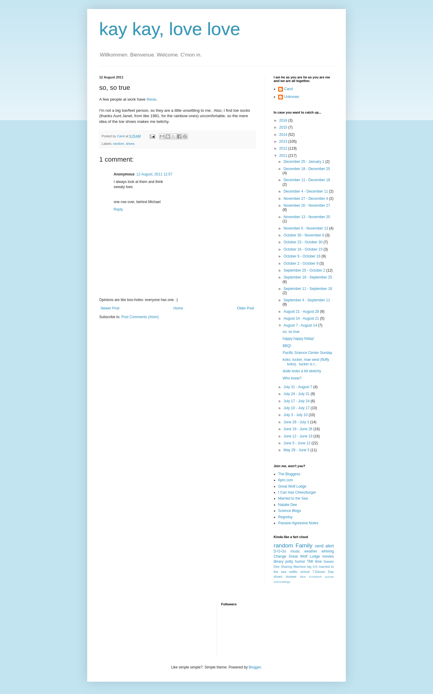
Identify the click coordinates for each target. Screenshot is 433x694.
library (279, 561)
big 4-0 (312, 566)
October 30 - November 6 (304, 235)
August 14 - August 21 (302, 318)
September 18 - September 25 (308, 277)
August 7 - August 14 (301, 325)
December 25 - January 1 (304, 162)
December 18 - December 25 (307, 169)
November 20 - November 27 (307, 205)
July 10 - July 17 (297, 408)
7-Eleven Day (323, 572)
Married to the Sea (293, 498)
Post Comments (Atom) (140, 317)
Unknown (291, 97)
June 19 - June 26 (298, 429)
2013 (283, 141)
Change (280, 556)
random (118, 143)
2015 (283, 127)
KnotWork (315, 576)
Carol (288, 89)
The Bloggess (289, 474)
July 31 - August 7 (298, 387)
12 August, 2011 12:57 (154, 174)
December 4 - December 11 (306, 191)
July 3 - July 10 (296, 415)
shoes (130, 143)
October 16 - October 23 (304, 249)
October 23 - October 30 (304, 242)
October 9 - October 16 (302, 256)
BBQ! (287, 346)
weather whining (319, 551)
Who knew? (292, 378)
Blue (303, 576)
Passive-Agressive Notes (298, 523)
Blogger (255, 667)
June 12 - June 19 (298, 436)
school (304, 572)
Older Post (245, 308)
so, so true (291, 332)
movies (328, 556)
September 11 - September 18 (308, 289)
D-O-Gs (280, 551)
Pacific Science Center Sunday (307, 353)
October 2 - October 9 (301, 263)
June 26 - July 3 (297, 422)
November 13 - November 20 (307, 217)
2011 (283, 156)
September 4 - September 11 (307, 300)
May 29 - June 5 (297, 450)
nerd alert (324, 545)
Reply (118, 209)
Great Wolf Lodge (292, 486)
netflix (293, 572)
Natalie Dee (287, 505)
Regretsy (285, 517)
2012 (283, 148)
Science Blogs (289, 511)
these (151, 99)
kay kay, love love (169, 29)
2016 (283, 120)
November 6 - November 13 (306, 228)
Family (304, 545)
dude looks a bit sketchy (302, 371)
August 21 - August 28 (302, 311)
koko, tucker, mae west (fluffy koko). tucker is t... (306, 362)
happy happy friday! (298, 338)
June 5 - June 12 (298, 443)
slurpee (291, 576)
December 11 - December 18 (307, 180)
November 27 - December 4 (306, 198)
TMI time (314, 561)
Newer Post (110, 308)
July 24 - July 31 (297, 394)
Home (178, 308)
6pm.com (285, 480)
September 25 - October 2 (305, 270)
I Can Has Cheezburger (297, 492)
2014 (283, 134)
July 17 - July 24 (297, 401)
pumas (329, 576)
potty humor (295, 561)
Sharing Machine (293, 566)
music (295, 551)
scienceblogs (282, 581)
